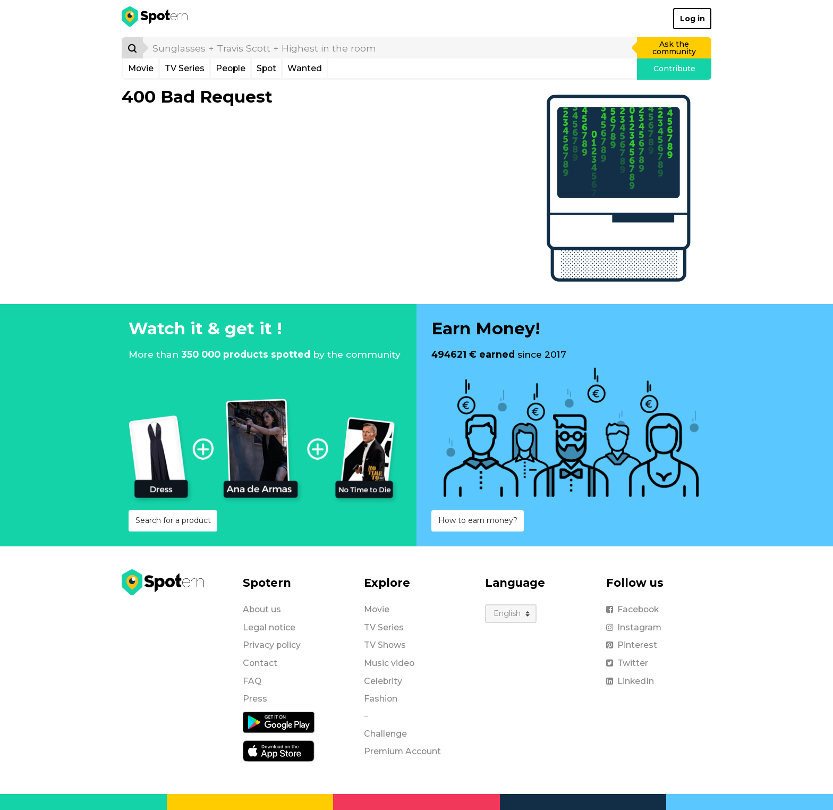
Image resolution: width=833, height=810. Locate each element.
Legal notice (269, 627)
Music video (389, 663)
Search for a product (173, 520)
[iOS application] (278, 750)
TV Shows (385, 645)
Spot (266, 68)
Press (255, 699)
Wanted (304, 68)
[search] (390, 47)
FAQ (252, 681)
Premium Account (402, 751)
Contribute (674, 68)
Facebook (632, 609)
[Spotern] (155, 18)
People (230, 68)
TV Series (185, 68)
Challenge (385, 734)
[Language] (511, 613)
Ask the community (674, 47)
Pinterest (631, 645)
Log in (692, 18)
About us (262, 609)
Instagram (633, 627)
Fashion (380, 699)
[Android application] (278, 722)
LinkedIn (630, 681)
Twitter (627, 663)
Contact (260, 663)
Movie (141, 68)
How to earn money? (477, 520)
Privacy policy (272, 645)
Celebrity (383, 681)
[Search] (132, 47)
